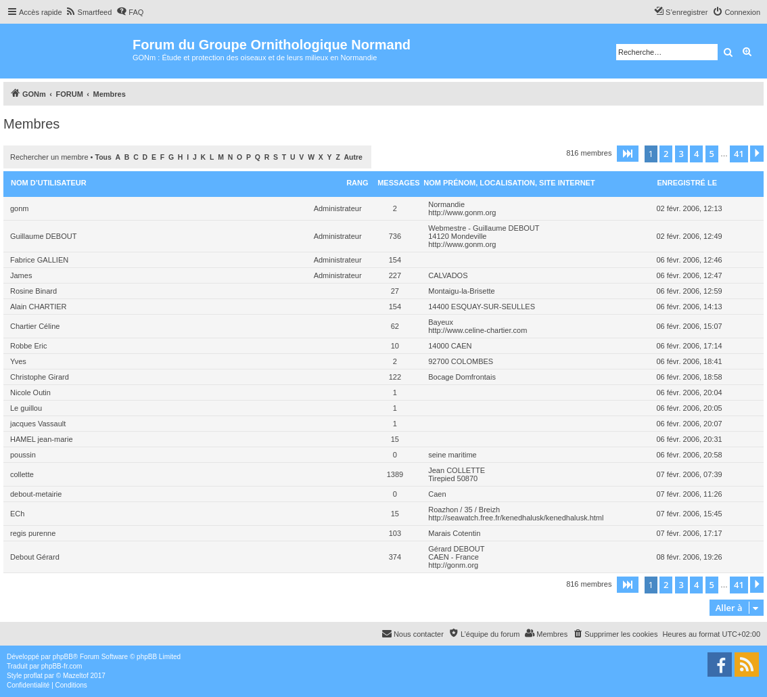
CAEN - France (453, 557)
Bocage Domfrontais (462, 377)
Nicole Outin (30, 392)
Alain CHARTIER (38, 306)
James (21, 275)
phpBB (63, 656)
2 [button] (666, 154)
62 (395, 326)
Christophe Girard (39, 377)
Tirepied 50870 (453, 478)
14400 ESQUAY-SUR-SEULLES (481, 306)
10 (395, 346)
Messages (398, 183)
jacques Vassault (38, 424)
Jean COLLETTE (456, 470)
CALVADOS (447, 275)
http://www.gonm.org (462, 212)
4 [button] (696, 154)
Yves (18, 361)
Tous (103, 157)
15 (395, 439)
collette (22, 474)
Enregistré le (687, 183)
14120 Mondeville (457, 236)
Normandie (446, 204)
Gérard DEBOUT (456, 549)
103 (395, 533)
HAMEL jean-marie (41, 439)
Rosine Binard (33, 291)
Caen (437, 494)
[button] (627, 153)
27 (395, 291)
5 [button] (712, 154)
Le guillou (26, 408)
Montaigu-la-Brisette (461, 291)
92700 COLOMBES (460, 361)
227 (395, 275)
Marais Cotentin (454, 533)
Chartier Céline (35, 326)
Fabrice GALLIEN (39, 260)
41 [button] (739, 154)
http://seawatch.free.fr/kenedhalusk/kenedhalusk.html (515, 518)
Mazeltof (76, 675)
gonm (19, 208)
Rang (357, 183)
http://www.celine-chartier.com (477, 330)
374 (395, 557)
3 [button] (681, 154)
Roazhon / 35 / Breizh (464, 509)
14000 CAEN (449, 346)
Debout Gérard (35, 557)
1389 (395, 474)
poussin (23, 455)
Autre (353, 157)
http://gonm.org (453, 565)
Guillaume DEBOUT (43, 236)
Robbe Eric (28, 346)
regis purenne (32, 533)
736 (395, 236)
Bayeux (440, 322)
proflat (33, 675)
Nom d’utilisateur (49, 183)
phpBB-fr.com (62, 666)
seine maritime (452, 455)
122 (395, 377)
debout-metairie (36, 494)
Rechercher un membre (49, 157)
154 (395, 260)
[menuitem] (89, 12)
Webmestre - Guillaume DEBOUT (483, 228)
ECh (17, 514)
